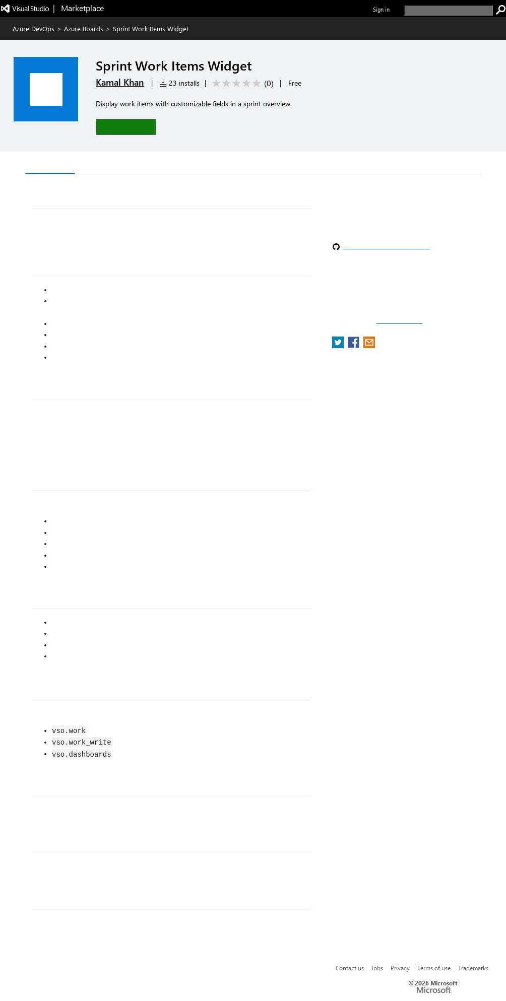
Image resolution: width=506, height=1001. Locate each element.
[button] (126, 126)
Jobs (377, 968)
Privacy (400, 968)
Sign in (381, 9)
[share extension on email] (369, 345)
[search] (448, 10)
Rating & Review (149, 164)
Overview (50, 163)
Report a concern (399, 320)
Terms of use (434, 968)
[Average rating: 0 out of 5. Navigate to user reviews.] (241, 83)
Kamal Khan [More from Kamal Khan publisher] (120, 82)
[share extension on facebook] (354, 345)
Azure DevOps (33, 28)
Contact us (350, 968)
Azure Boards (83, 28)
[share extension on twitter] (339, 345)
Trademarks (473, 968)
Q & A (93, 164)
